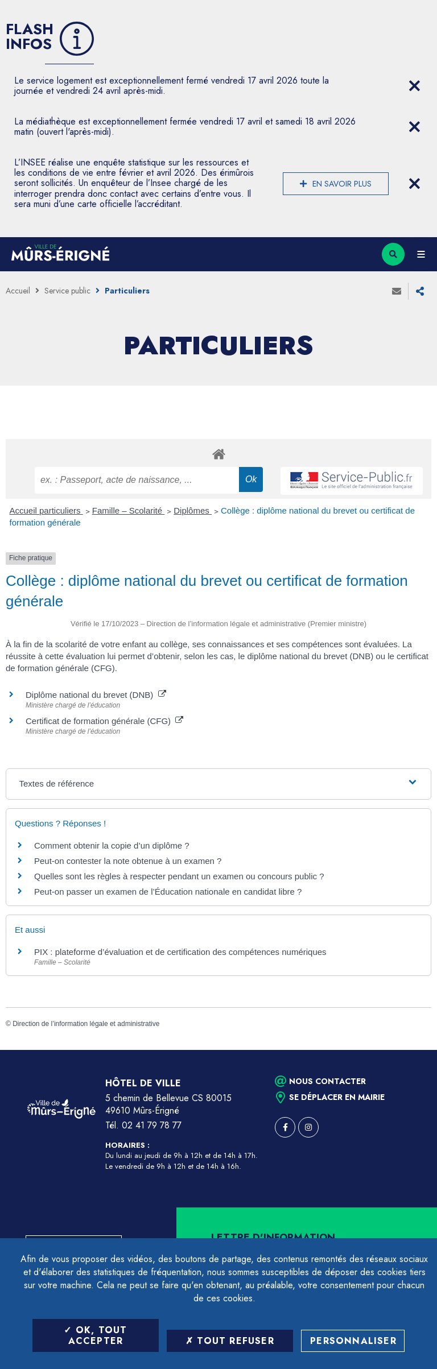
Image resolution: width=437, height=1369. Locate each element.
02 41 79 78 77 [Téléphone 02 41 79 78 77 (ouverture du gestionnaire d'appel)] (152, 1125)
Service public (67, 290)
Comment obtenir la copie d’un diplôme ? (111, 845)
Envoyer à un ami (396, 291)
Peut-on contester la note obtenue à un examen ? (127, 861)
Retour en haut (408, 1050)
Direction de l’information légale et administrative (86, 1024)
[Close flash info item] (414, 85)
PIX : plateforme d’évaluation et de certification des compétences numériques (180, 952)
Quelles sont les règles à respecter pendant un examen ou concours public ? (179, 876)
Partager (420, 291)
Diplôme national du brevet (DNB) (96, 695)
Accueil (18, 290)
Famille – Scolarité (128, 510)
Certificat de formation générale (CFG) (104, 721)
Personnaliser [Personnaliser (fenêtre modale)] (353, 1340)
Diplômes (193, 510)
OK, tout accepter (95, 1335)
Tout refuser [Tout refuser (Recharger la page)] (229, 1340)
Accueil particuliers (46, 510)
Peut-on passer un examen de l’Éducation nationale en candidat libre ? (168, 891)
